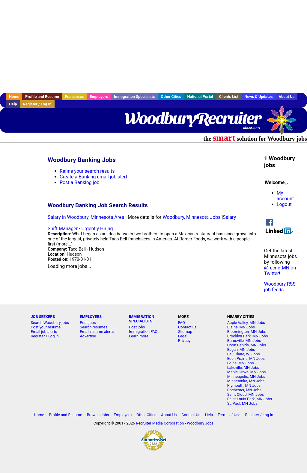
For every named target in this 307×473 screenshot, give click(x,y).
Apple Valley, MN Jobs (246, 322)
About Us (286, 96)
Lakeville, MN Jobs (243, 367)
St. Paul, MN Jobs (242, 403)
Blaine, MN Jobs (241, 327)
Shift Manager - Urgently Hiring (80, 228)
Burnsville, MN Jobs (244, 340)
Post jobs (88, 322)
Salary (229, 217)
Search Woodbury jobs (50, 322)
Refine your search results (87, 171)
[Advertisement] (153, 46)
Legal (182, 336)
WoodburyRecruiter (192, 118)
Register (38, 336)
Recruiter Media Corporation (160, 423)
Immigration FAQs (144, 331)
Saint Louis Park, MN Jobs (249, 399)
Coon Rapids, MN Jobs (246, 345)
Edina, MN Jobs (240, 363)
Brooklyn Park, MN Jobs (247, 336)
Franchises (74, 96)
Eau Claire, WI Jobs (243, 354)
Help (13, 104)
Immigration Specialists (134, 96)
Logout (284, 204)
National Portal (200, 96)
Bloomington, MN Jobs (246, 331)
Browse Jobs (98, 415)
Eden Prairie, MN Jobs (246, 358)
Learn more (138, 336)
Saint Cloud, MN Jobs (245, 394)
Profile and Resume (42, 96)
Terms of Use (229, 415)
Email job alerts (44, 331)
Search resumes (93, 327)
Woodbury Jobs (200, 423)
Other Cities (171, 96)
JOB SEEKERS (43, 316)
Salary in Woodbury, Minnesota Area (86, 217)
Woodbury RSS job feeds (280, 286)
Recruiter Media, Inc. (284, 123)
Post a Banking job (79, 182)
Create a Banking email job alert (93, 177)
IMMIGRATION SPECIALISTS (141, 318)
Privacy (184, 340)
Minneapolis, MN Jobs (246, 376)
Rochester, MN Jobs (244, 390)
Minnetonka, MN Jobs (245, 381)
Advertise (88, 336)
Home (14, 96)
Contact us (187, 327)
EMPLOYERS (91, 316)
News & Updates (258, 96)
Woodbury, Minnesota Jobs (191, 217)
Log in (53, 336)
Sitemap (185, 331)
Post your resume (46, 327)
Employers (99, 96)
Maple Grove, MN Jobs (246, 372)
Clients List (229, 96)
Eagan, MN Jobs (241, 349)
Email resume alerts (97, 331)
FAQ (181, 322)
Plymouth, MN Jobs (244, 385)
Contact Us (190, 415)
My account (285, 195)
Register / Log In (37, 104)
